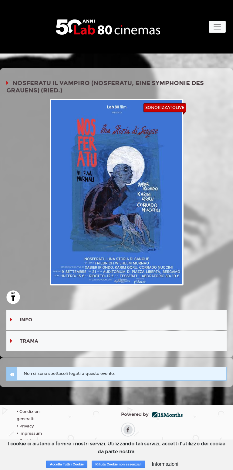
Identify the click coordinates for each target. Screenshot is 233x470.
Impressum (29, 433)
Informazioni (165, 464)
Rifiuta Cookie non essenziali (118, 464)
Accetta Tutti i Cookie (67, 464)
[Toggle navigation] (217, 27)
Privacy (25, 426)
